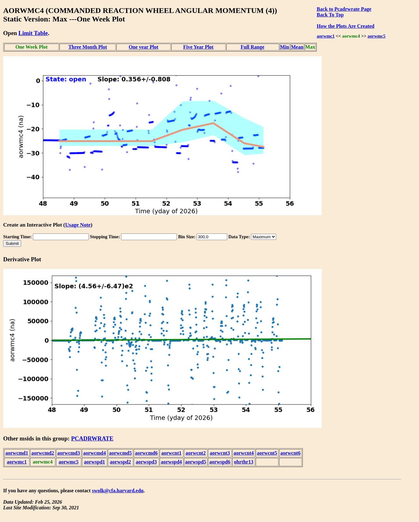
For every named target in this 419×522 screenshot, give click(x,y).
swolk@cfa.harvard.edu (117, 490)
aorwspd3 (146, 461)
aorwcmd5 (120, 453)
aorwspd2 (120, 461)
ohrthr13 (243, 461)
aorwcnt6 (290, 453)
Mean (297, 47)
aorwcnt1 (171, 453)
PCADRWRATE (92, 438)
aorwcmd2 (42, 453)
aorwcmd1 (16, 453)
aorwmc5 (376, 36)
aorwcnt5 (267, 453)
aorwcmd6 (146, 453)
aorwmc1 (326, 36)
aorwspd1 (94, 461)
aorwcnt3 (220, 453)
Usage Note (78, 225)
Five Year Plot (198, 47)
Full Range (252, 47)
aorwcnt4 (244, 453)
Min (284, 47)
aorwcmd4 (94, 453)
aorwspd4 (171, 461)
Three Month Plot (87, 47)
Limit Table (33, 33)
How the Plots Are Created (345, 26)
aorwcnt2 (195, 453)
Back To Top (330, 14)
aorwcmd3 (68, 453)
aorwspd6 (219, 461)
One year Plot (143, 47)
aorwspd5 (195, 461)
